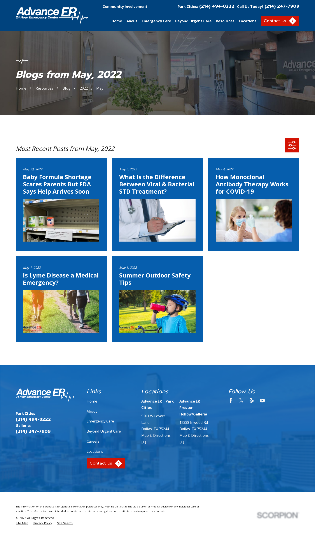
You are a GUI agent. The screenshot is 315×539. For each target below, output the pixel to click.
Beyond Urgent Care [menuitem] (193, 20)
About (92, 411)
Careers (93, 441)
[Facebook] (230, 400)
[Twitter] (241, 400)
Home (92, 401)
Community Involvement (125, 6)
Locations (95, 451)
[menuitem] (22, 523)
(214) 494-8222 (216, 6)
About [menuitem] (131, 20)
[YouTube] (262, 400)
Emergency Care (100, 421)
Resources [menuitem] (225, 20)
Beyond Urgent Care (104, 431)
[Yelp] (251, 400)
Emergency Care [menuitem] (156, 20)
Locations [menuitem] (248, 20)
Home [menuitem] (117, 20)
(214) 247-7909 (281, 6)
